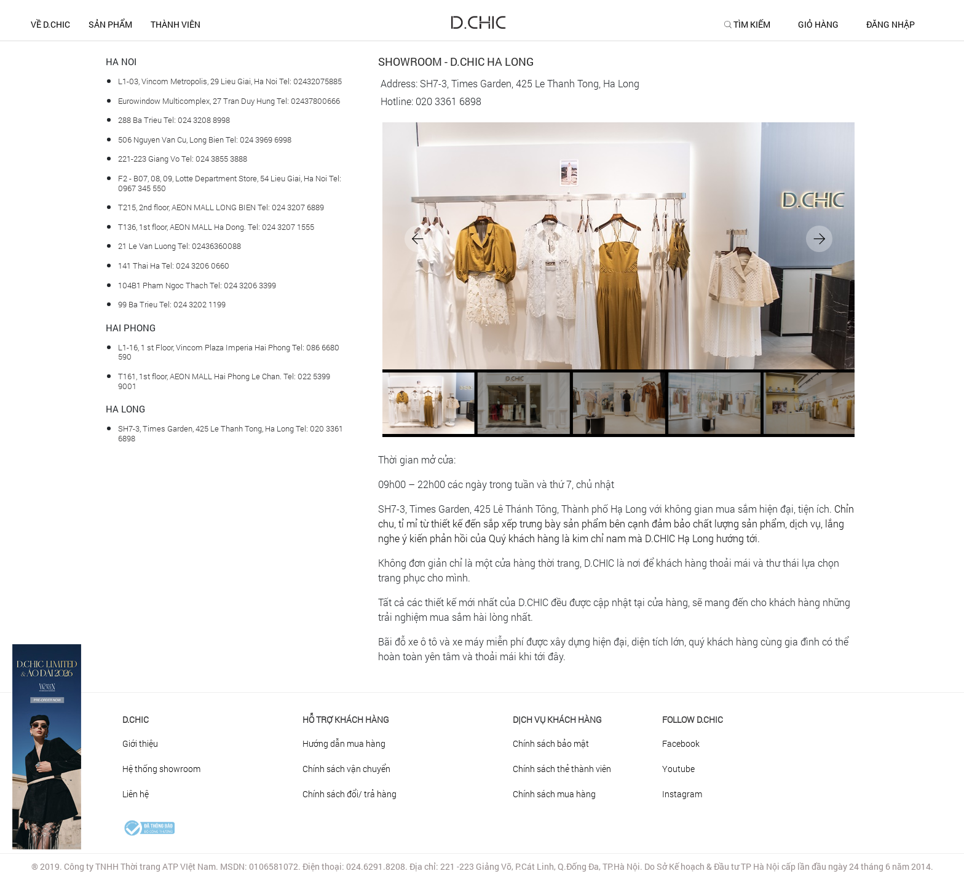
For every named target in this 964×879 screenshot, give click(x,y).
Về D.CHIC (50, 24)
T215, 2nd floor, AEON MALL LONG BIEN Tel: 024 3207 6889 (221, 207)
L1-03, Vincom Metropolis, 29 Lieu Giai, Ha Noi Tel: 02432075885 (230, 81)
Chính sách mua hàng (554, 794)
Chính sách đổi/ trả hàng (349, 794)
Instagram (682, 794)
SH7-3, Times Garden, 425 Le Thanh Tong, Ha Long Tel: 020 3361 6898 (230, 433)
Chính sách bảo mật (551, 743)
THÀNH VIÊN (175, 24)
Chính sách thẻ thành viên (562, 769)
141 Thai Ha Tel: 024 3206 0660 (173, 265)
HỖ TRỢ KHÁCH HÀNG (345, 719)
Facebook (681, 743)
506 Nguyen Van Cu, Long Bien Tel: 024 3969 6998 (204, 139)
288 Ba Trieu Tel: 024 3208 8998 (174, 119)
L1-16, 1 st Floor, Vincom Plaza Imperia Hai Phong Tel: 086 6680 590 (228, 352)
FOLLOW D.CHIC (692, 719)
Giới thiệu (140, 743)
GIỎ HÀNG (818, 24)
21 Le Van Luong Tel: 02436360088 (179, 245)
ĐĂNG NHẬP (890, 24)
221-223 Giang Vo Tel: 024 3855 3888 (182, 158)
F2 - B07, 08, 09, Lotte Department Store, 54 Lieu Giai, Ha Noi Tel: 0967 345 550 (229, 183)
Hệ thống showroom (161, 769)
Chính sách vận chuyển (346, 769)
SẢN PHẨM (110, 24)
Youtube (678, 769)
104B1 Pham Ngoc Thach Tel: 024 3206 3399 (197, 285)
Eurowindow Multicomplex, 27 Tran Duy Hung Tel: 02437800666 (229, 100)
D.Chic (135, 719)
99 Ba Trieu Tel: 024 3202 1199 (172, 304)
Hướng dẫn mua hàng (343, 743)
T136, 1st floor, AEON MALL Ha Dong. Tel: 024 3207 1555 (216, 226)
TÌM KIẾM (751, 24)
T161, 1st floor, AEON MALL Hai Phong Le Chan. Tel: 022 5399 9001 (224, 381)
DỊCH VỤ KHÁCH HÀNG (557, 719)
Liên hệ (135, 794)
